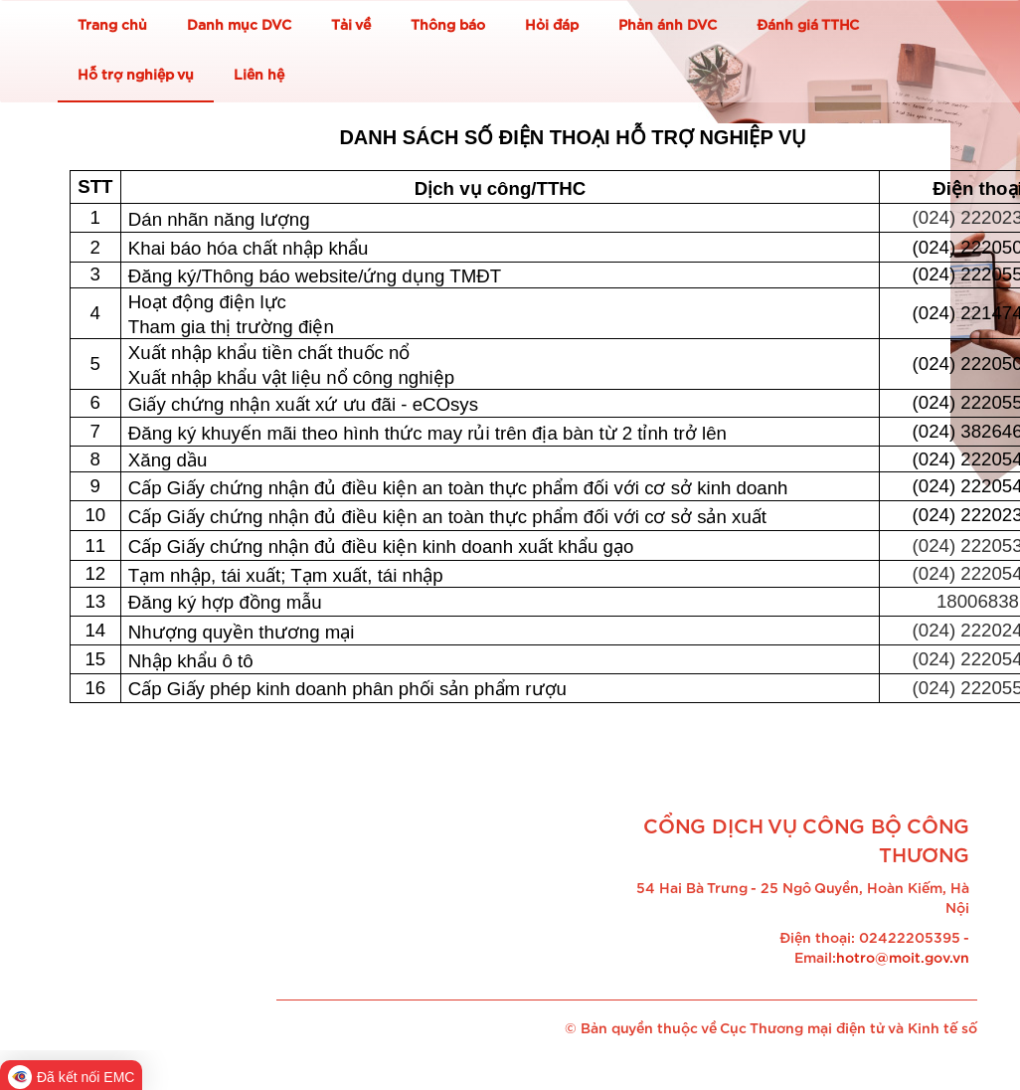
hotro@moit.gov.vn (902, 959)
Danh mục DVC (239, 26)
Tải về (351, 26)
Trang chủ (112, 26)
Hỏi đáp (552, 26)
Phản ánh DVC (667, 26)
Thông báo (448, 26)
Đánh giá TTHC (808, 26)
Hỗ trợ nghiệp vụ (136, 76)
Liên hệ (259, 76)
